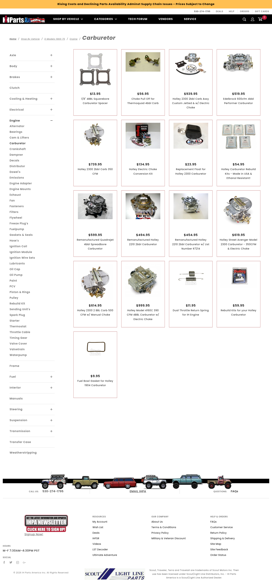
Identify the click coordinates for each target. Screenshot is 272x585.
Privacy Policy (160, 533)
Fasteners (17, 206)
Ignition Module (21, 252)
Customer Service (221, 527)
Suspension (18, 420)
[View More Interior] (51, 387)
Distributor (17, 166)
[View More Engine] (51, 120)
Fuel (13, 377)
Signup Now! (46, 525)
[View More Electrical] (51, 109)
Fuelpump (17, 229)
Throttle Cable (20, 332)
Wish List (97, 527)
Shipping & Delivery (222, 538)
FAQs (234, 491)
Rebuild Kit (17, 303)
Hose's (14, 240)
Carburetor (18, 143)
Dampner (16, 155)
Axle (13, 55)
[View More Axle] (51, 55)
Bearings (16, 132)
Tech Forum (137, 19)
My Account (99, 521)
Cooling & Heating (23, 99)
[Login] (252, 19)
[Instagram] (17, 562)
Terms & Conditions (163, 527)
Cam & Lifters (19, 137)
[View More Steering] (51, 409)
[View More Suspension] (51, 420)
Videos (96, 544)
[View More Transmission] (51, 431)
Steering (16, 409)
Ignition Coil (18, 246)
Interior (15, 388)
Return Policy (218, 533)
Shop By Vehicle (68, 19)
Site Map (215, 544)
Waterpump (18, 355)
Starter (15, 320)
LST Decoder (100, 549)
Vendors (166, 19)
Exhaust (15, 195)
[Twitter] (10, 562)
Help (232, 11)
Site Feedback (219, 549)
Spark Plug (17, 315)
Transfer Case (20, 442)
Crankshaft (18, 149)
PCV (12, 286)
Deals (219, 11)
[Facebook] (4, 562)
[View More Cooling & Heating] (51, 98)
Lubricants (17, 263)
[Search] (244, 19)
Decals (14, 160)
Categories (105, 19)
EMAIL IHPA (138, 491)
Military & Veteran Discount (168, 538)
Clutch (15, 88)
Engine (15, 121)
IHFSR (95, 538)
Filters (14, 212)
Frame (14, 366)
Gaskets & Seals (21, 235)
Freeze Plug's (19, 223)
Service (190, 19)
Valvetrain (17, 349)
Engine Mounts (20, 189)
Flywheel (16, 218)
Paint (13, 280)
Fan (12, 200)
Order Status (218, 555)
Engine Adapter (21, 183)
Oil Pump (16, 275)
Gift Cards (262, 11)
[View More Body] (51, 66)
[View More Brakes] (51, 77)
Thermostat (18, 326)
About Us (157, 521)
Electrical (17, 110)
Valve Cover (18, 343)
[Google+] (24, 562)
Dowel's (15, 172)
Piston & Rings (20, 292)
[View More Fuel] (51, 377)
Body (13, 66)
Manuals (16, 399)
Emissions (17, 177)
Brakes (15, 77)
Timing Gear (18, 338)
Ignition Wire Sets (22, 258)
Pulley (14, 298)
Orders (244, 11)
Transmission (20, 431)
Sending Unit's (20, 309)
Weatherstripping (23, 453)
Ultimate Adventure (104, 555)
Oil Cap (15, 269)
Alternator (17, 126)
